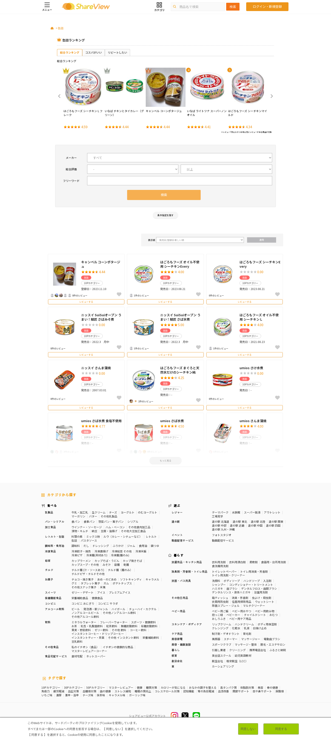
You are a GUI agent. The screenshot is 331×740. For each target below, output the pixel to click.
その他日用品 (179, 598)
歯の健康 (105, 691)
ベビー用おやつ (241, 611)
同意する (281, 729)
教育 (174, 655)
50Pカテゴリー (95, 687)
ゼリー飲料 (101, 630)
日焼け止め (260, 628)
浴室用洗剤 (261, 592)
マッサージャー (250, 639)
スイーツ (50, 592)
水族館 (236, 512)
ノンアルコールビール (85, 613)
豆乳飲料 (77, 641)
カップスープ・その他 (85, 564)
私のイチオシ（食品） (85, 647)
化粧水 (236, 628)
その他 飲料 (119, 630)
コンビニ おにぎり (82, 603)
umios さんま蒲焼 (253, 420)
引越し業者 (219, 650)
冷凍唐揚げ (101, 551)
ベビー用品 (178, 611)
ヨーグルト (127, 512)
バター (93, 516)
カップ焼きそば (132, 561)
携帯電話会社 (257, 650)
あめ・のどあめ (107, 579)
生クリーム (99, 512)
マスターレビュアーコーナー (89, 651)
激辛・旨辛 (72, 695)
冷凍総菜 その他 (122, 551)
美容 (260, 687)
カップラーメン (81, 561)
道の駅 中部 (219, 525)
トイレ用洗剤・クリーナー (228, 575)
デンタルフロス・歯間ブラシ (259, 588)
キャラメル (152, 579)
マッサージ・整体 (246, 644)
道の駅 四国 (273, 525)
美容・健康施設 (181, 644)
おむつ (273, 615)
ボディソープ (232, 581)
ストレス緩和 (122, 691)
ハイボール (118, 609)
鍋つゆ (155, 546)
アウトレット (272, 512)
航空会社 (177, 661)
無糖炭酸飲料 (129, 626)
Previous (60, 96)
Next (270, 96)
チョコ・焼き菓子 (82, 579)
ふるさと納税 (277, 650)
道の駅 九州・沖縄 (223, 529)
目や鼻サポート (262, 691)
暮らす (179, 555)
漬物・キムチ (79, 531)
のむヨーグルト (147, 512)
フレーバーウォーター (114, 622)
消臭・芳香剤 (240, 598)
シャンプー (219, 584)
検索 (233, 7)
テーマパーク (220, 512)
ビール (75, 609)
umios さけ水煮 (251, 368)
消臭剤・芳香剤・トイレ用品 (189, 571)
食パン (75, 521)
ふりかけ (118, 546)
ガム (106, 583)
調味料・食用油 (54, 546)
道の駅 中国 (255, 525)
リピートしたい (117, 52)
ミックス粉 (93, 536)
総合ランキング (69, 52)
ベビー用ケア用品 (240, 619)
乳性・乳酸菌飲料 (92, 626)
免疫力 (45, 691)
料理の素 (77, 536)
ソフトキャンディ (131, 579)
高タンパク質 (228, 687)
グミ (74, 583)
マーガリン (78, 516)
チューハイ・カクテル (143, 609)
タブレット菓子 (90, 583)
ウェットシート (264, 602)
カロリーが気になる (173, 687)
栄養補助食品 (79, 598)
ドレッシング (100, 546)
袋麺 (117, 564)
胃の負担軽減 (206, 691)
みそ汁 (107, 564)
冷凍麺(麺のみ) (120, 555)
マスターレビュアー (121, 687)
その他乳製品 (109, 516)
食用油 (143, 546)
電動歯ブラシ (272, 639)
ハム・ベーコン (115, 527)
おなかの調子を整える (203, 687)
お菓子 (49, 579)
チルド (49, 570)
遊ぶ (177, 505)
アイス (101, 592)
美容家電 (177, 639)
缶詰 (60, 28)
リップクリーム (221, 624)
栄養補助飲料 (151, 637)
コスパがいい (93, 52)
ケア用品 (177, 634)
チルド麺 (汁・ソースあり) (87, 570)
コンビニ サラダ (108, 603)
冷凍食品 (50, 551)
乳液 (246, 628)
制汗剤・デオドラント (226, 634)
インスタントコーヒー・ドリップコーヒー (97, 634)
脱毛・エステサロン (272, 644)
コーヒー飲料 (138, 630)
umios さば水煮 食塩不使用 (101, 420)
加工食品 (50, 527)
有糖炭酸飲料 (149, 626)
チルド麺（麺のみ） (120, 570)
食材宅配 (77, 656)
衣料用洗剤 (219, 562)
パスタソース (89, 540)
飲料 (47, 622)
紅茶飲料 (111, 626)
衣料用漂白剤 (237, 562)
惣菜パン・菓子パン (111, 521)
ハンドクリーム (244, 624)
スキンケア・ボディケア (186, 624)
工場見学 (217, 516)
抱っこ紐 (217, 615)
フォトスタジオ (221, 535)
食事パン (89, 521)
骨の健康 (272, 687)
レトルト (151, 536)
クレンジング (220, 628)
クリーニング (237, 650)
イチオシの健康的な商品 (118, 647)
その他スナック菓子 (83, 587)
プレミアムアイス (119, 592)
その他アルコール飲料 (85, 616)
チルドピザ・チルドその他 (88, 574)
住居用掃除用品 (241, 602)
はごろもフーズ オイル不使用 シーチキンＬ (259, 317)
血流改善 (223, 691)
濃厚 (59, 695)
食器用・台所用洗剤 (273, 562)
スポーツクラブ (221, 644)
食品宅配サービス (56, 656)
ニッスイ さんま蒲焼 (96, 368)
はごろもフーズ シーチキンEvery (260, 264)
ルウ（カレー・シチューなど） (122, 536)
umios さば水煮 (172, 420)
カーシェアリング (223, 666)
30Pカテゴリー (73, 687)
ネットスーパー (96, 656)
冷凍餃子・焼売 (81, 551)
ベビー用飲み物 (264, 611)
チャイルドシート (255, 615)
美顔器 (216, 639)
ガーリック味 (137, 695)
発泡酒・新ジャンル (95, 609)
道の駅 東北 (240, 521)
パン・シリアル (54, 521)
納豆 (94, 531)
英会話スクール (221, 655)
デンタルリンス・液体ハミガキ (231, 592)
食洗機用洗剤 (220, 566)
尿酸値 (280, 691)
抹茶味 (101, 695)
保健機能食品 (53, 598)
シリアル (132, 521)
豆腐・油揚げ (109, 531)
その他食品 (52, 647)
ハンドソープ (251, 581)
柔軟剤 (253, 562)
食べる (52, 505)
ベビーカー (233, 615)
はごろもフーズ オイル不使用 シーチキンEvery (179, 264)
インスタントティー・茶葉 (87, 637)
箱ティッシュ (220, 598)
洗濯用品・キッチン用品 (186, 562)
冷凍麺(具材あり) (96, 555)
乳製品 (49, 512)
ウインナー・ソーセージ (86, 527)
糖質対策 (151, 687)
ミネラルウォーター (83, 622)
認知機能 (188, 691)
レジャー (177, 512)
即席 (47, 561)
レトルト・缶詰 (54, 536)
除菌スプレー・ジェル (226, 605)
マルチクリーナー (254, 605)
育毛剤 (247, 634)
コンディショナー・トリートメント (251, 584)
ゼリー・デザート (82, 592)
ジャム (131, 546)
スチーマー (230, 639)
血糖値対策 (89, 691)
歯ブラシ (231, 588)
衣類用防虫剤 (220, 602)
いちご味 (46, 695)
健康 (139, 687)
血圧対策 (73, 691)
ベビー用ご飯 (220, 611)
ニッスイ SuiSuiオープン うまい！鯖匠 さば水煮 (180, 317)
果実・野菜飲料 (81, 630)
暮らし (175, 650)
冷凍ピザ (77, 555)
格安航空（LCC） (237, 661)
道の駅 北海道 (220, 521)
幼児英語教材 (243, 655)
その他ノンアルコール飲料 (119, 613)
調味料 (75, 546)
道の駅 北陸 (258, 521)
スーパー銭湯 (252, 512)
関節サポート (241, 691)
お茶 (74, 626)
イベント (177, 535)
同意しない (248, 729)
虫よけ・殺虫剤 (261, 598)
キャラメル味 (117, 695)
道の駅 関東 (276, 521)
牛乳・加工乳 (79, 512)
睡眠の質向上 (143, 691)
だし (86, 546)
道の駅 (175, 521)
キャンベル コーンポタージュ (100, 264)
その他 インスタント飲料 (123, 637)
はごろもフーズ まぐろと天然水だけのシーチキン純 (179, 370)
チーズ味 (88, 695)
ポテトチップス (122, 583)
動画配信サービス (182, 540)
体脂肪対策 (247, 687)
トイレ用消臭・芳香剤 (254, 571)
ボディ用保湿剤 (267, 624)
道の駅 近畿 (237, 525)
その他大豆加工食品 (133, 531)
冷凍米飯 (140, 551)
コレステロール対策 (167, 691)
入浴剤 (267, 581)
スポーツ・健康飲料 (143, 622)
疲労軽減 (58, 691)
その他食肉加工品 (139, 527)
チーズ (113, 512)
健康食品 (97, 598)
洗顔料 (216, 581)
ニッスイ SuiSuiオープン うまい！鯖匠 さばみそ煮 (101, 317)
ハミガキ (217, 588)
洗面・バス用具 (181, 581)
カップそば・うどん (106, 561)
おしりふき (219, 619)
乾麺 (126, 564)
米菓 (103, 587)
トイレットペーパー (224, 571)
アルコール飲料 (54, 609)
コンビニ (50, 603)
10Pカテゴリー (50, 687)
